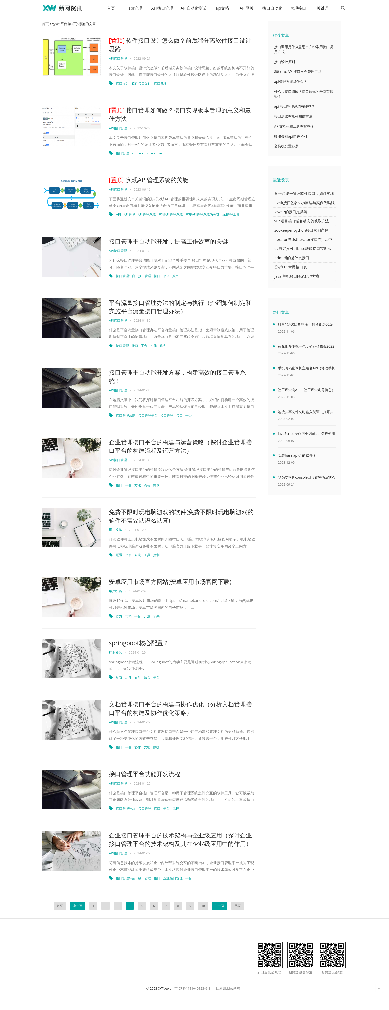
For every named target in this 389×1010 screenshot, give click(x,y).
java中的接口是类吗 (290, 211)
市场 (128, 616)
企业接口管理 (173, 878)
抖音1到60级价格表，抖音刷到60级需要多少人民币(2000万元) (305, 325)
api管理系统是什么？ (290, 81)
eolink (143, 153)
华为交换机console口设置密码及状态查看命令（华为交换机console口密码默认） (306, 478)
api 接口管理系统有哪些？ (294, 106)
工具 (147, 555)
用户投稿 (115, 530)
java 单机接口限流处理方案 (297, 276)
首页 (110, 8)
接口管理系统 (125, 415)
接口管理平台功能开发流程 (144, 774)
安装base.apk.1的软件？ (297, 455)
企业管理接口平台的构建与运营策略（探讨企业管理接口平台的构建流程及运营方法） (180, 446)
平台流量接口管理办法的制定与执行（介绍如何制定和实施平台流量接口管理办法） (180, 307)
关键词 (322, 8)
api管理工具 (231, 214)
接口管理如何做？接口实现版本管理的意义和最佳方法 (180, 114)
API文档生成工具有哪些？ (294, 126)
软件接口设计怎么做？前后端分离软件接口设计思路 (180, 44)
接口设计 (122, 83)
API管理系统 (147, 214)
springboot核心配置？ (139, 643)
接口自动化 (272, 8)
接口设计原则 (284, 62)
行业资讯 (115, 652)
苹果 (156, 616)
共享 (156, 485)
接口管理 (160, 83)
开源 (147, 616)
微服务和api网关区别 (290, 136)
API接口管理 (161, 8)
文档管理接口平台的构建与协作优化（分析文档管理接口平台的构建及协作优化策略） (180, 708)
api (134, 153)
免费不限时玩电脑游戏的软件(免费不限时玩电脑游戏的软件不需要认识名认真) (181, 516)
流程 (147, 485)
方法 (137, 485)
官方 (119, 616)
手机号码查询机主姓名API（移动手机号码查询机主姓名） (306, 369)
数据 (156, 747)
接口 (157, 276)
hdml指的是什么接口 (291, 257)
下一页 (219, 906)
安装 (137, 555)
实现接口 (297, 8)
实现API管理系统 (171, 214)
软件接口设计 (141, 83)
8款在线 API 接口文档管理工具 (297, 72)
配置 (119, 555)
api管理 (134, 8)
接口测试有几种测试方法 (293, 116)
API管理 (129, 214)
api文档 (221, 8)
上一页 (77, 906)
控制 (156, 555)
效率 (175, 276)
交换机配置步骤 (286, 146)
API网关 (246, 8)
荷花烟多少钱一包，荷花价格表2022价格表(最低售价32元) (306, 347)
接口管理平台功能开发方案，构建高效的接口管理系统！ (177, 376)
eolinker (157, 153)
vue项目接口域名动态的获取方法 (301, 221)
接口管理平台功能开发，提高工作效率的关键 (168, 241)
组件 (128, 677)
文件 (137, 677)
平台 (166, 276)
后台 (147, 677)
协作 (153, 346)
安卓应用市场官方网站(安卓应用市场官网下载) (170, 582)
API (118, 214)
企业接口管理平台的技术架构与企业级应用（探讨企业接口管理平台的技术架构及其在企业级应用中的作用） (180, 839)
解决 (163, 346)
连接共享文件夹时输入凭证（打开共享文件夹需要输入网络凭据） (305, 413)
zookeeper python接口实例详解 (301, 230)
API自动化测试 (193, 8)
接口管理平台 (125, 276)
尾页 (238, 906)
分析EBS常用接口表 (290, 267)
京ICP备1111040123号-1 (192, 988)
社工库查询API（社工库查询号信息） (306, 390)
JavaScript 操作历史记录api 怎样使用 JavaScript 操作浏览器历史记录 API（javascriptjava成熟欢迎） (306, 434)
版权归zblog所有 (228, 988)
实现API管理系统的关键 (149, 180)
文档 (147, 747)
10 (203, 906)
